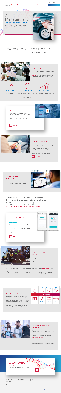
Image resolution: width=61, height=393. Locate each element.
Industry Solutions (25, 5)
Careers (44, 5)
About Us (50, 2)
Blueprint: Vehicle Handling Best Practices (9, 381)
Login (54, 2)
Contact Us (31, 379)
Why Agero (31, 380)
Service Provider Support (9, 379)
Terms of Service (8, 384)
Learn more (15, 236)
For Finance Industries (21, 379)
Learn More (15, 125)
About (31, 376)
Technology (32, 5)
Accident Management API (46, 268)
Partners (19, 376)
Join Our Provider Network (53, 4)
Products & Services (19, 5)
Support (7, 376)
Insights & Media (38, 5)
